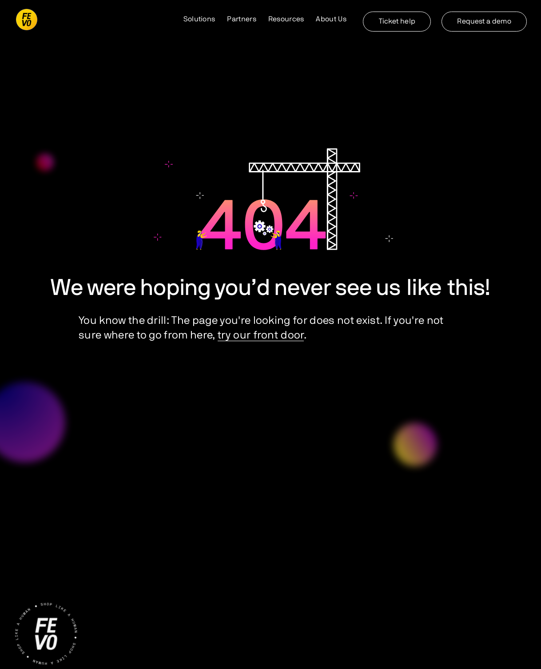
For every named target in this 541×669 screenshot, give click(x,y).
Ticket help (397, 21)
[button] (199, 19)
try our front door (261, 335)
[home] (26, 19)
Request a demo (484, 21)
